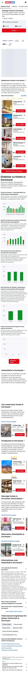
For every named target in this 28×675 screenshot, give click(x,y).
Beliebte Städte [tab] (6, 627)
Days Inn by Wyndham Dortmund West (12, 646)
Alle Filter (24, 95)
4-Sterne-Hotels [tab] (17, 624)
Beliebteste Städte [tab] (17, 627)
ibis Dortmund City (7, 648)
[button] (2, 2)
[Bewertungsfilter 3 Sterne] (8, 99)
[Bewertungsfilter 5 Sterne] (20, 99)
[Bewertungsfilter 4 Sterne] (13, 99)
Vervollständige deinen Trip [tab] (9, 634)
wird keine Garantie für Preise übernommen (12, 659)
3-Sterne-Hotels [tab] (6, 624)
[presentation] (25, 80)
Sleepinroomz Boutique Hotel (9, 650)
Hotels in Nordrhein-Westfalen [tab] (10, 631)
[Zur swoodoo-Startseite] (10, 2)
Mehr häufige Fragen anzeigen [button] (14, 611)
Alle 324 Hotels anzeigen (8, 421)
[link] (14, 171)
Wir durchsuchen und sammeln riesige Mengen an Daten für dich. (14, 667)
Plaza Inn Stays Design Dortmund (11, 643)
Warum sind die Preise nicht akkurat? (14, 670)
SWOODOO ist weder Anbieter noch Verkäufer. (14, 664)
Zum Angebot (20, 110)
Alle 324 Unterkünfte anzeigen (10, 541)
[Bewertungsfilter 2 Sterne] (3, 99)
